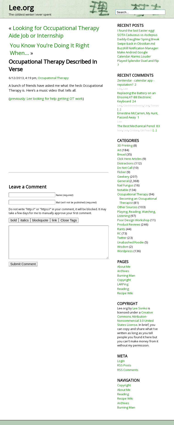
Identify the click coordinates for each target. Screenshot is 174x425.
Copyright (124, 280)
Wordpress (125, 251)
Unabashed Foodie (130, 242)
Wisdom (122, 247)
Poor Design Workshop (133, 220)
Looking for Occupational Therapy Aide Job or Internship (54, 31)
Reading (123, 289)
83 (158, 126)
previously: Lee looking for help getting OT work (46, 98)
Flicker (121, 172)
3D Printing (125, 145)
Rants (121, 229)
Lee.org (21, 7)
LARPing (122, 284)
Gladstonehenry (133, 105)
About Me (123, 266)
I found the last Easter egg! (136, 30)
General (123, 181)
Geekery (123, 176)
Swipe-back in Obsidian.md (136, 43)
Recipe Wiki (125, 293)
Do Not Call (124, 168)
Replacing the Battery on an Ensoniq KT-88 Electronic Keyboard (136, 97)
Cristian (134, 130)
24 (134, 101)
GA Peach (146, 130)
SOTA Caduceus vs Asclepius (137, 35)
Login (121, 361)
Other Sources (127, 207)
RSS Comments (127, 370)
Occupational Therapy (53, 78)
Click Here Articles (129, 159)
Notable (122, 190)
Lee (119, 88)
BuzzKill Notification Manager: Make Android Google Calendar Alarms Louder (138, 52)
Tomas (154, 105)
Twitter (122, 238)
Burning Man (126, 275)
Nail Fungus (125, 185)
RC (119, 233)
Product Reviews (128, 224)
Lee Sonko (140, 308)
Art (119, 150)
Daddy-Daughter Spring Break (138, 39)
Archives (123, 271)
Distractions (125, 163)
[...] (119, 109)
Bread (121, 154)
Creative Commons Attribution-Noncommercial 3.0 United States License (135, 318)
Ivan (119, 130)
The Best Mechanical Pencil (136, 126)
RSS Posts (124, 365)
